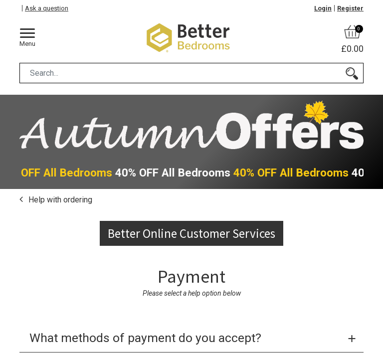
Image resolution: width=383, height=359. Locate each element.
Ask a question (46, 8)
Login (323, 8)
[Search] (352, 73)
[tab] (191, 338)
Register (350, 8)
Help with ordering (59, 199)
